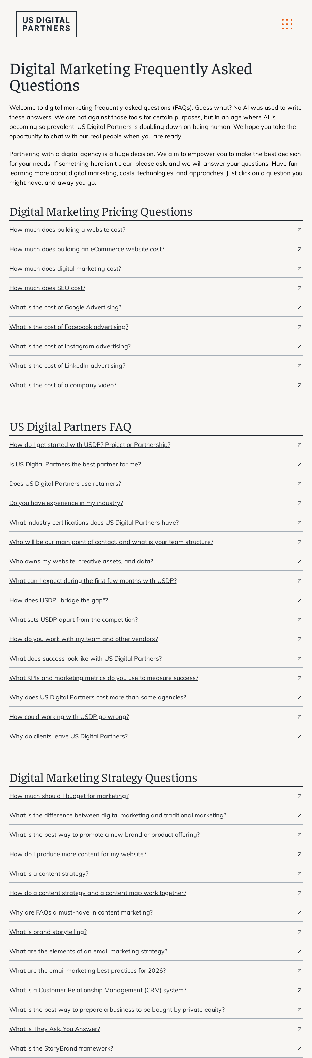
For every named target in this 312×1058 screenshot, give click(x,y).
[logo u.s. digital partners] (46, 24)
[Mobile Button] (287, 24)
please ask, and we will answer (180, 163)
